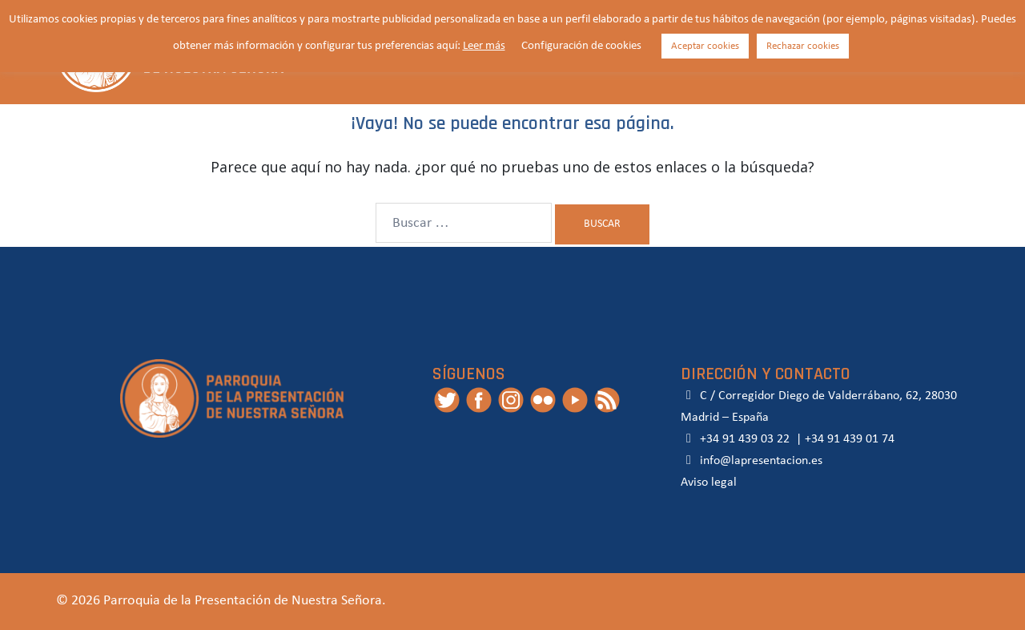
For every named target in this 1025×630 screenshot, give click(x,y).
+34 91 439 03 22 (743, 439)
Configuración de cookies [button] (581, 46)
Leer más (484, 46)
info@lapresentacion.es (751, 460)
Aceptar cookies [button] (705, 46)
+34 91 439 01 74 (849, 439)
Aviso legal (709, 482)
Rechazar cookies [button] (802, 46)
